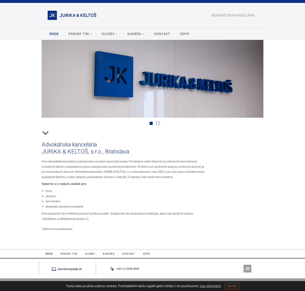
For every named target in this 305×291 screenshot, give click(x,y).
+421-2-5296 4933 (127, 268)
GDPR (184, 34)
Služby (110, 34)
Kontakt (162, 34)
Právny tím (80, 34)
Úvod (54, 34)
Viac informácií (210, 286)
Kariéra (136, 34)
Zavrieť (232, 286)
